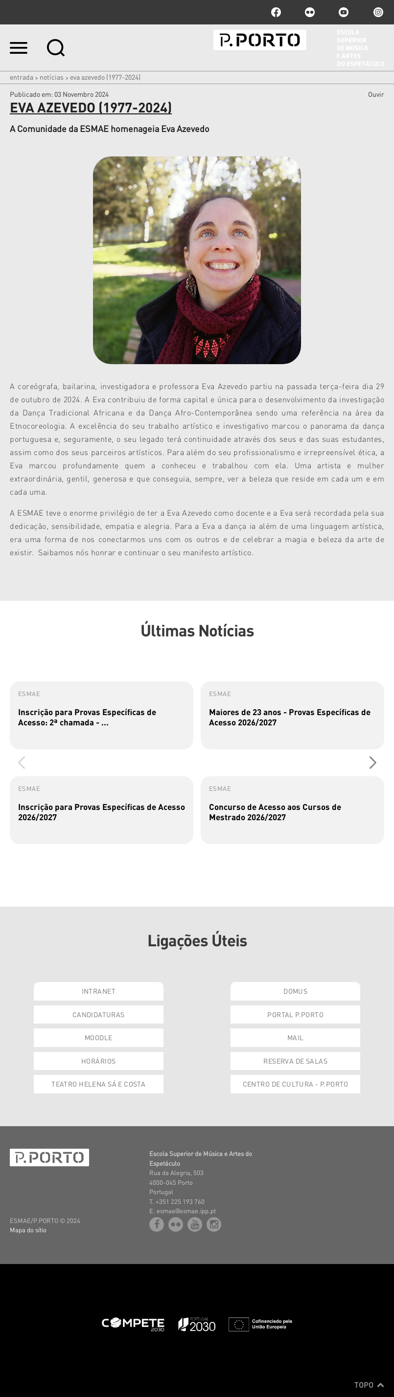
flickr (310, 12)
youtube (343, 12)
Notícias (52, 76)
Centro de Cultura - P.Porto (295, 1083)
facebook (276, 12)
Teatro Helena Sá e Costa (98, 1083)
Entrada (21, 76)
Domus (295, 990)
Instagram (377, 12)
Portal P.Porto (295, 1014)
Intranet (99, 990)
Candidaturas (98, 1014)
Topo (369, 1385)
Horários (98, 1060)
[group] (101, 715)
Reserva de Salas (295, 1060)
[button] (372, 763)
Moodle (99, 1037)
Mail (295, 1037)
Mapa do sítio (28, 1229)
